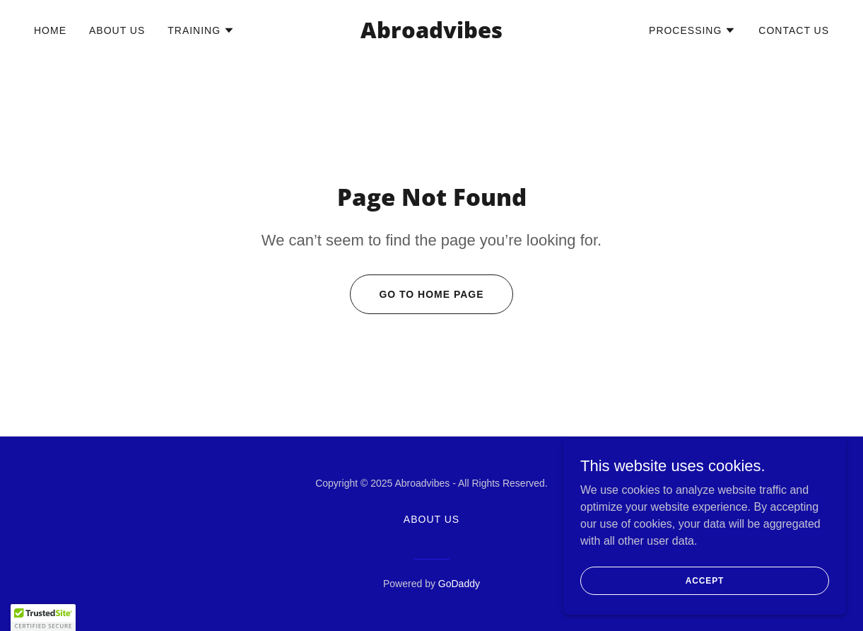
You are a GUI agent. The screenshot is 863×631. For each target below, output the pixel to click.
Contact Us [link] (793, 30)
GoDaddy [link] (459, 583)
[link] (431, 34)
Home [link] (50, 30)
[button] (201, 30)
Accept (705, 590)
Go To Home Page (431, 294)
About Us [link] (117, 30)
